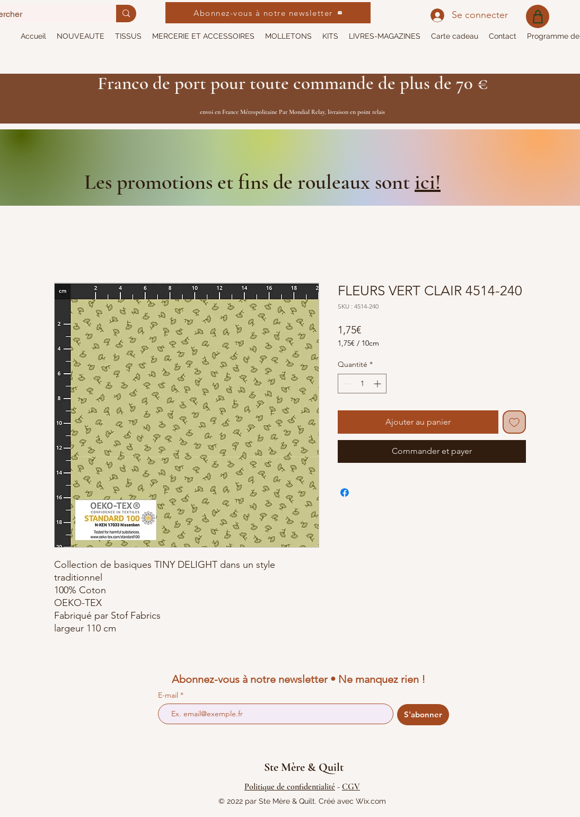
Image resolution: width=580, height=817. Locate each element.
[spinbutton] (362, 383)
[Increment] (378, 383)
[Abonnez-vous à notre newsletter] (268, 12)
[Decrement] (346, 383)
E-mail (169, 695)
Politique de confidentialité (289, 786)
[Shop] (537, 16)
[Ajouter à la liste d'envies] (514, 422)
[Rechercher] (126, 13)
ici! (428, 182)
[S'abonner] (423, 714)
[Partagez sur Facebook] (344, 492)
